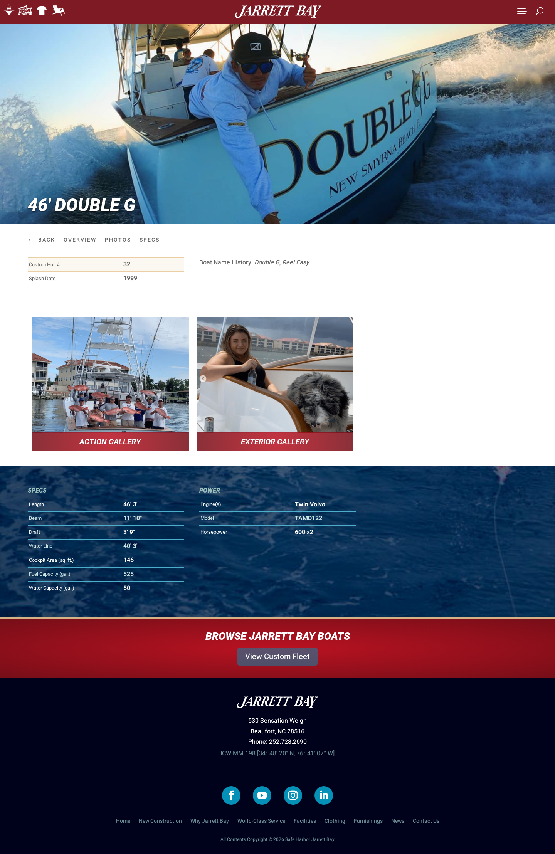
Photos (118, 240)
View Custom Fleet (277, 656)
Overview (80, 240)
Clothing (335, 822)
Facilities (305, 822)
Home (123, 822)
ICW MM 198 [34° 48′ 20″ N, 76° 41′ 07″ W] (277, 753)
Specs (150, 240)
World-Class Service (261, 822)
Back (46, 240)
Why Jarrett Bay (209, 822)
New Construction (160, 822)
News (397, 822)
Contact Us (426, 822)
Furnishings (368, 822)
